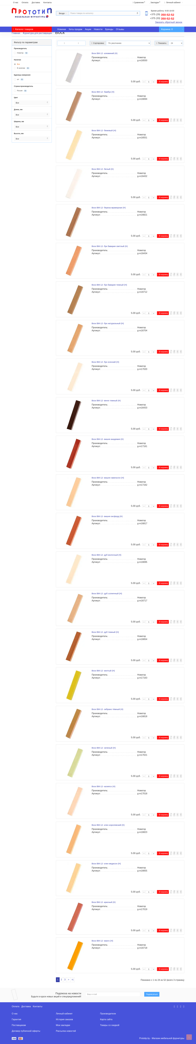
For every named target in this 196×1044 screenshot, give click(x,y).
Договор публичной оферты (26, 1031)
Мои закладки (63, 1025)
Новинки (61, 29)
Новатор (21, 53)
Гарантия (16, 1019)
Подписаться (152, 994)
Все (17, 64)
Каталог (31, 29)
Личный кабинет (64, 1013)
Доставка (36, 2)
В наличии (22, 68)
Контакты (47, 2)
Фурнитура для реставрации (37, 33)
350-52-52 (162, 14)
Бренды (109, 29)
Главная (16, 33)
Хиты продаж (75, 29)
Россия (20, 91)
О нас (15, 2)
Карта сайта (106, 1019)
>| (72, 979)
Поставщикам (19, 1025)
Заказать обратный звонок (168, 22)
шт (19, 79)
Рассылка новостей (66, 1031)
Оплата (25, 2)
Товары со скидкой (109, 1025)
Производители (108, 1013)
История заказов (64, 1019)
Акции (88, 29)
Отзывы (120, 29)
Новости (98, 29)
